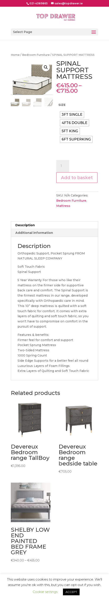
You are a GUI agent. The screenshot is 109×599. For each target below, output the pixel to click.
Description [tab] (25, 225)
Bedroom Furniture (36, 54)
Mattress (63, 206)
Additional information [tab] (34, 233)
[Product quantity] (62, 166)
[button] (46, 67)
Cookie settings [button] (45, 592)
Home (15, 54)
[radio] (72, 114)
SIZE (62, 105)
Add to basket (77, 177)
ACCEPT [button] (71, 592)
